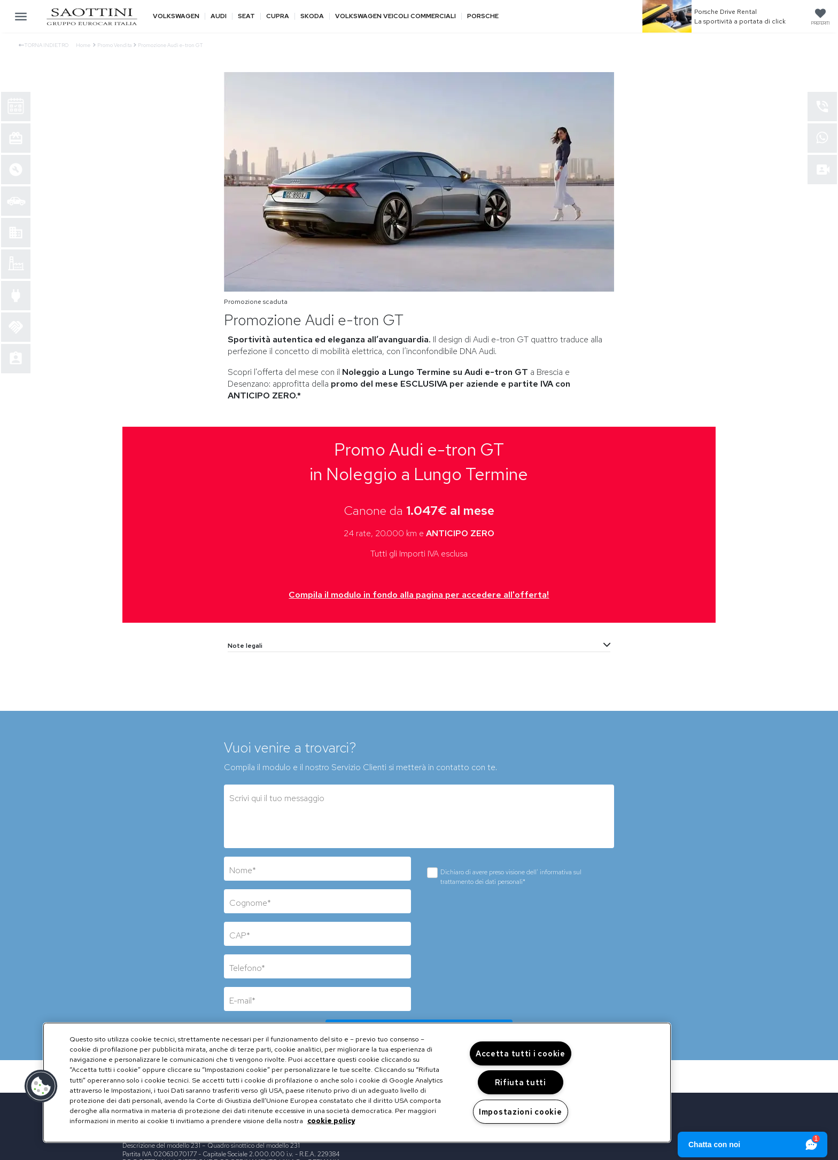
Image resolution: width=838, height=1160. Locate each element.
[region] (357, 1082)
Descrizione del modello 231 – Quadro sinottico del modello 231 (211, 1145)
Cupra (277, 16)
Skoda (312, 16)
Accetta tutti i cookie (520, 1053)
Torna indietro (43, 45)
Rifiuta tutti (520, 1082)
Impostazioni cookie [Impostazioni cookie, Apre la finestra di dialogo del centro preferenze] (520, 1112)
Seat (246, 16)
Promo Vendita (115, 45)
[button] (41, 1086)
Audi (219, 16)
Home (83, 45)
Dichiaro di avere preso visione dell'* (510, 877)
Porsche (483, 16)
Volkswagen (176, 16)
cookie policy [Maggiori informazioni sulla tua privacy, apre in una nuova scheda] (331, 1120)
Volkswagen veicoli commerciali (395, 16)
